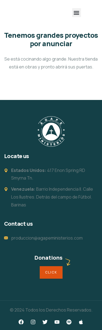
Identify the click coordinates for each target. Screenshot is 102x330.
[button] (76, 12)
